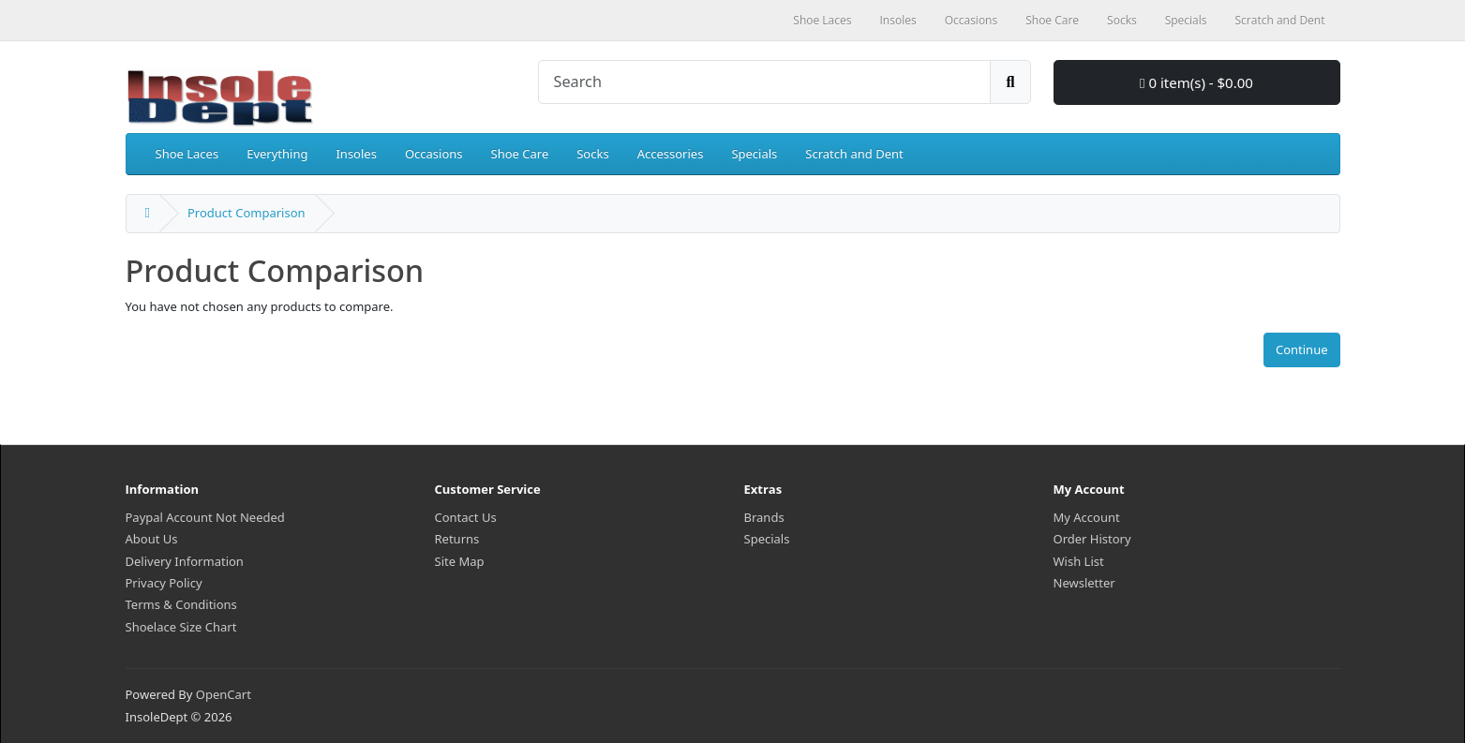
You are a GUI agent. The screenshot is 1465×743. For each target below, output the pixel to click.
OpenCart (223, 694)
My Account (1087, 517)
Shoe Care (520, 153)
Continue (1302, 349)
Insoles (356, 153)
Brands (764, 517)
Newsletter (1084, 582)
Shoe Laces (187, 153)
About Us (152, 538)
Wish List (1079, 561)
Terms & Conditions (181, 604)
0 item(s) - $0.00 (1196, 82)
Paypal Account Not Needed (205, 517)
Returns (457, 538)
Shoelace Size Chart (181, 626)
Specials (754, 153)
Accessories (670, 153)
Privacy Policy (164, 582)
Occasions (434, 153)
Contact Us (466, 517)
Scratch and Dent (854, 153)
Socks (592, 153)
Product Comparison (246, 212)
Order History (1092, 538)
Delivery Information (185, 561)
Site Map (460, 561)
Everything (277, 153)
